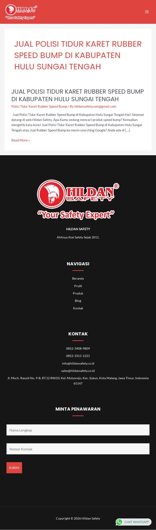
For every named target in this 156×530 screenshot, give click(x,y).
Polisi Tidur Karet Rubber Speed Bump (39, 106)
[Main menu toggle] (147, 11)
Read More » (20, 140)
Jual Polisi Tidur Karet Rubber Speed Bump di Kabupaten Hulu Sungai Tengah (77, 95)
